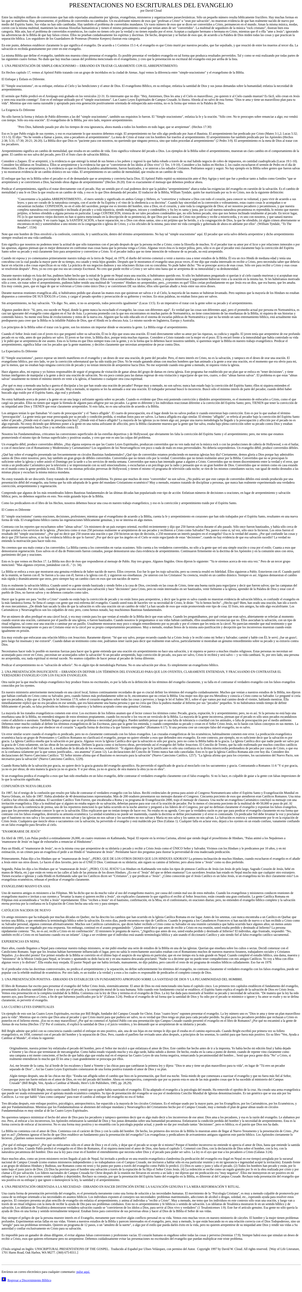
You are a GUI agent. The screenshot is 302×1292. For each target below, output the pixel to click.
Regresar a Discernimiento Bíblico (29, 1280)
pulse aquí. (83, 1271)
